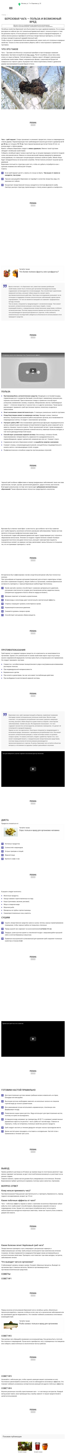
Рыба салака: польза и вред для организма (38, 1323)
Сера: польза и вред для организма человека (39, 830)
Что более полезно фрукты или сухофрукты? (39, 272)
